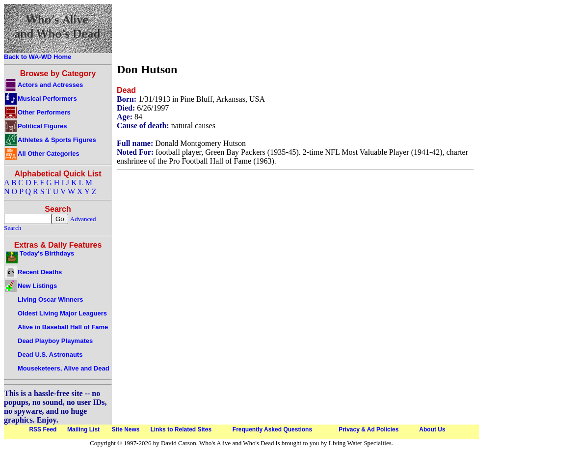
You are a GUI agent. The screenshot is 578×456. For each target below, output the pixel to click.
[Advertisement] (295, 31)
